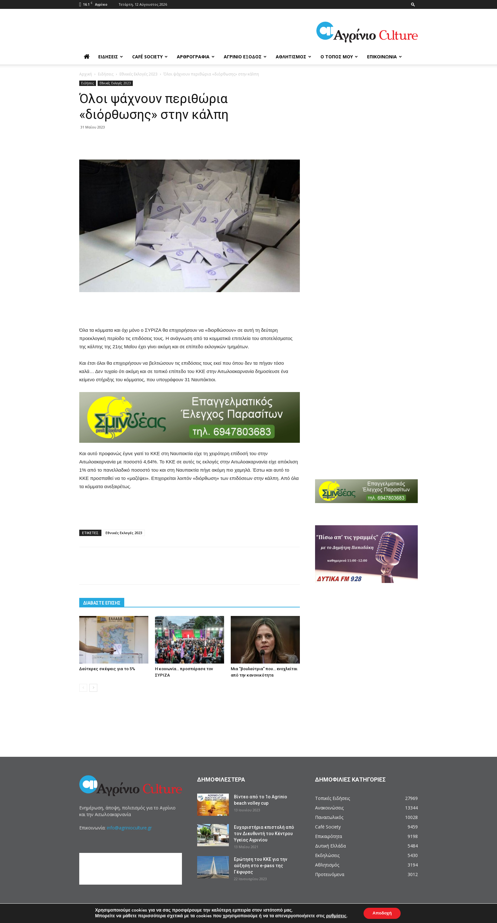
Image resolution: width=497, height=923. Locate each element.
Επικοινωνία (384, 57)
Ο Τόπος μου (339, 57)
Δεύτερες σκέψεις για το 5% (107, 668)
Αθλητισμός (293, 57)
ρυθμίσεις (335, 916)
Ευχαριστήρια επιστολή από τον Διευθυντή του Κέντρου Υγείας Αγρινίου (264, 833)
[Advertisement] (189, 309)
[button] (413, 4)
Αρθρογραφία (196, 57)
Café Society (150, 57)
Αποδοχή (382, 913)
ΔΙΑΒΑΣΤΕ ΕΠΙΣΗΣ (101, 603)
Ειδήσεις (110, 57)
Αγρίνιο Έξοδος (245, 57)
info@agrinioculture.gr (129, 828)
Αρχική (85, 74)
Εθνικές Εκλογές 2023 (138, 74)
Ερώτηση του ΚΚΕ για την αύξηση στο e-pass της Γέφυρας (260, 865)
